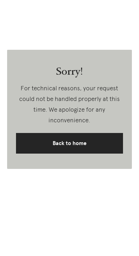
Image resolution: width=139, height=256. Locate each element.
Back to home (69, 143)
